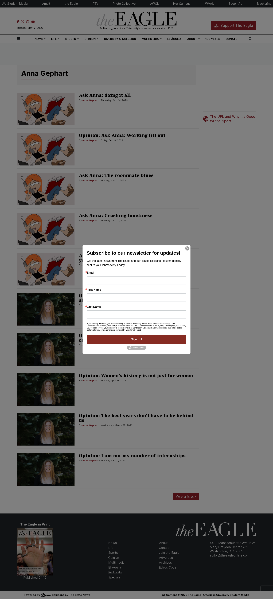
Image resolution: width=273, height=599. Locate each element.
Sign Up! (136, 339)
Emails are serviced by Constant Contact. (123, 330)
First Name (94, 289)
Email (90, 272)
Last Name (94, 307)
